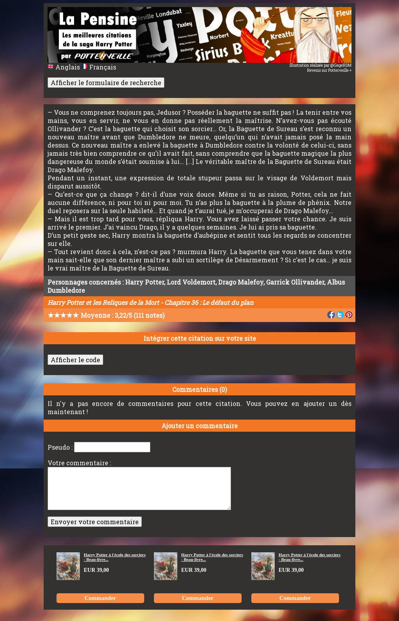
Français (98, 67)
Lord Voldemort (191, 282)
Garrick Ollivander (295, 282)
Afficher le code (75, 360)
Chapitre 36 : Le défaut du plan (208, 302)
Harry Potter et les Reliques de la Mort (103, 302)
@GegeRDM (340, 65)
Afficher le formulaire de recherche (106, 82)
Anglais (64, 67)
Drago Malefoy (240, 282)
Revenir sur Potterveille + (329, 70)
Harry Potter (144, 282)
